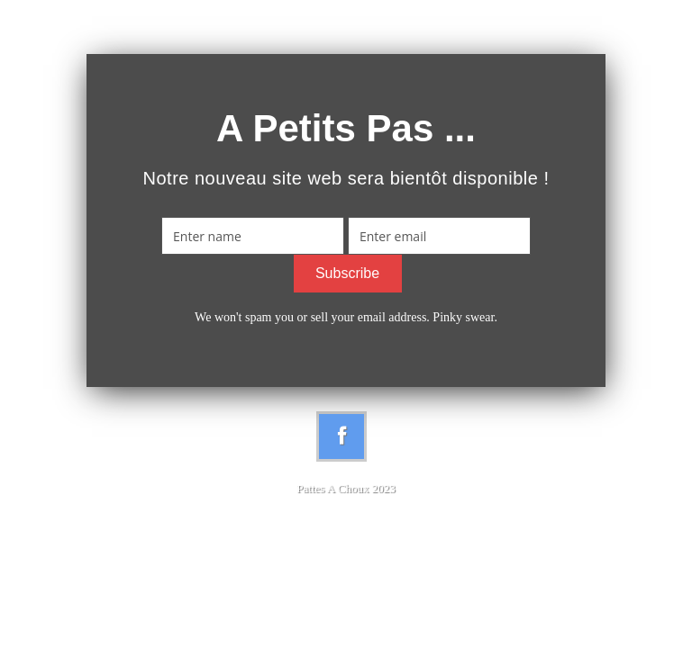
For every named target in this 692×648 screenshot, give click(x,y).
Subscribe (347, 273)
